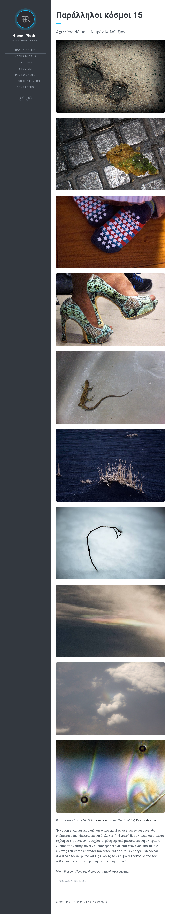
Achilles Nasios (101, 820)
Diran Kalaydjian (146, 820)
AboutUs (25, 62)
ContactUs (25, 87)
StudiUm (25, 68)
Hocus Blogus (25, 56)
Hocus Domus (25, 50)
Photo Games (25, 75)
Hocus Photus (25, 35)
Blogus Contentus (25, 81)
